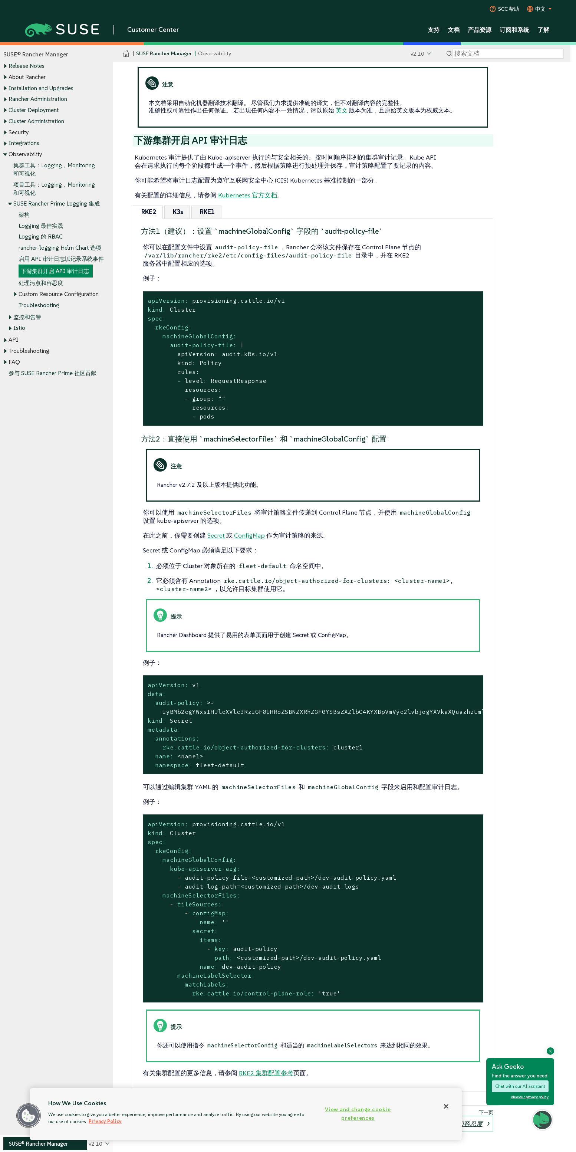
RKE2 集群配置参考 (266, 1073)
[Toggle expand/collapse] (5, 66)
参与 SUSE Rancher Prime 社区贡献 (52, 373)
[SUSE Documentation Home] (126, 54)
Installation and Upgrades (41, 88)
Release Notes (27, 66)
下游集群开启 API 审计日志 (55, 271)
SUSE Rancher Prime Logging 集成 (56, 203)
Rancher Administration (38, 99)
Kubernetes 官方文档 (247, 195)
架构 (24, 214)
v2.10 (417, 53)
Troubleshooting (39, 305)
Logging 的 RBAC (41, 236)
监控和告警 (27, 317)
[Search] (508, 54)
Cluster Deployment (34, 110)
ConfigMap (249, 535)
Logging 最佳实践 (41, 225)
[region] (246, 1114)
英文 (342, 110)
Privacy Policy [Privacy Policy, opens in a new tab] (105, 1121)
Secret (216, 535)
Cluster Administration (36, 121)
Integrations (24, 143)
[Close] (446, 1106)
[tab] (148, 212)
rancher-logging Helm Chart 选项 (60, 248)
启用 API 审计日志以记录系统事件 (61, 258)
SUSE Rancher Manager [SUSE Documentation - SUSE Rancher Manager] (164, 53)
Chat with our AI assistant (520, 1086)
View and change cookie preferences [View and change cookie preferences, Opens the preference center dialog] (358, 1113)
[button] (28, 1116)
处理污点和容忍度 (41, 283)
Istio (19, 328)
